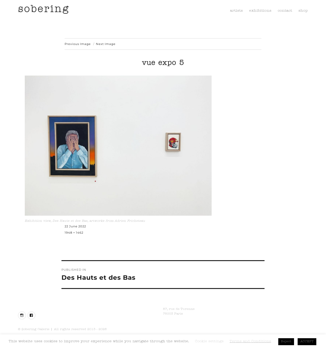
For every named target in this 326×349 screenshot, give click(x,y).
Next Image (105, 44)
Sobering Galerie (36, 329)
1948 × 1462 (74, 232)
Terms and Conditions (250, 341)
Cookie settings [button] (209, 341)
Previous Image (78, 44)
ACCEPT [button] (307, 341)
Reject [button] (286, 341)
